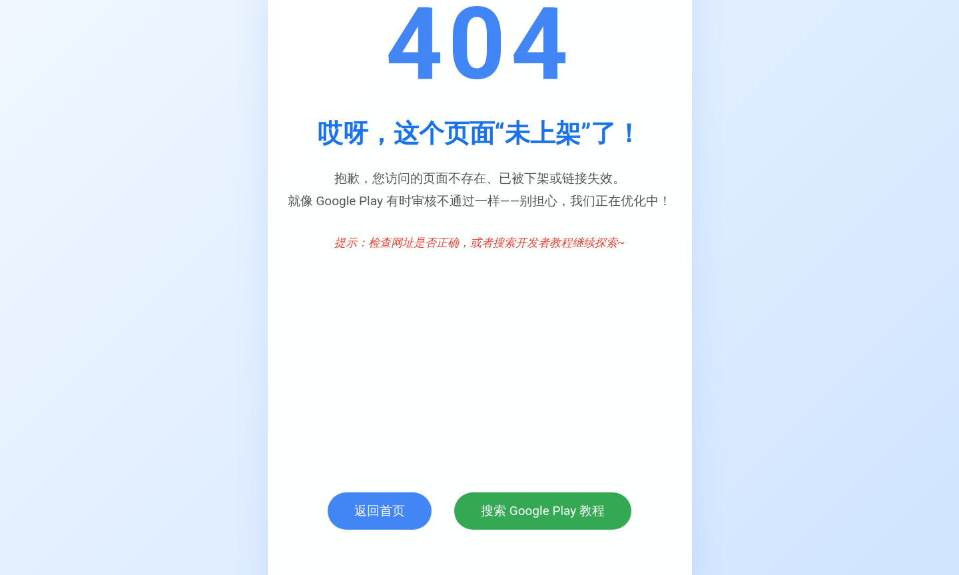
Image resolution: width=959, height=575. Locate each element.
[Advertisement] (480, 366)
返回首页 (379, 510)
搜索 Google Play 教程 (543, 510)
